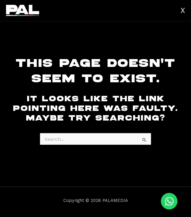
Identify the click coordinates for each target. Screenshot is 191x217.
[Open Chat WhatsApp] (169, 201)
